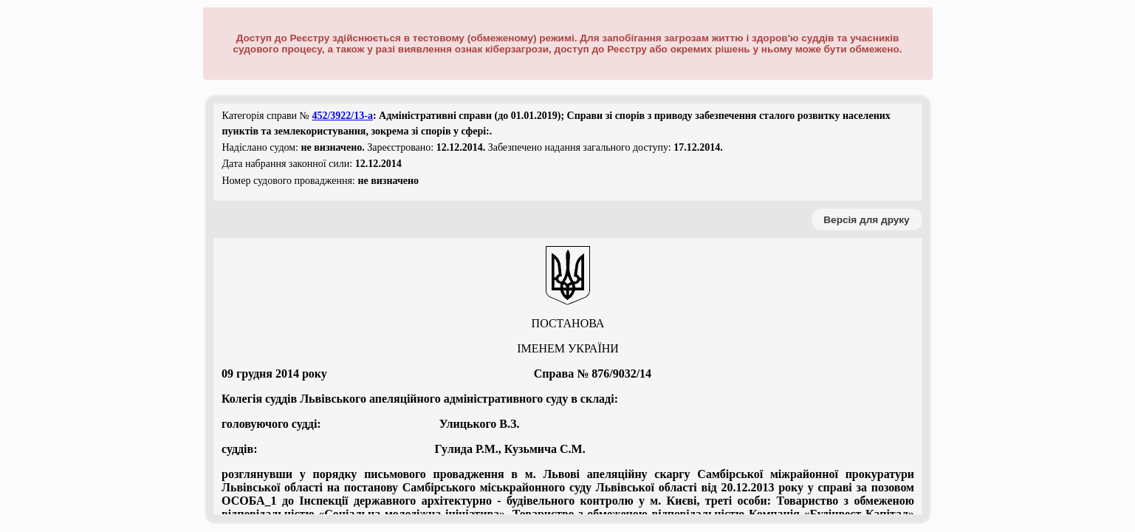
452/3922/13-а (342, 115)
